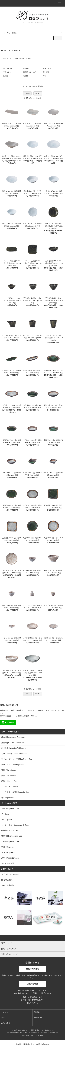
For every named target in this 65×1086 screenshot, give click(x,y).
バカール (26, 68)
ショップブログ (44, 1032)
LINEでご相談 (32, 984)
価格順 (34, 86)
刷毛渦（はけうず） (30, 72)
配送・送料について (37, 1030)
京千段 (25, 76)
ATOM (41, 1035)
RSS (37, 1035)
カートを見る (38, 1017)
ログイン (4, 1017)
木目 (44, 76)
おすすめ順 (27, 86)
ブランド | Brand (13, 58)
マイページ (4, 1012)
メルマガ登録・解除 (27, 1035)
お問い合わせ (5, 1023)
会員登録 (37, 1012)
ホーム (4, 58)
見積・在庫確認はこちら (32, 997)
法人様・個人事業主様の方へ (32, 1000)
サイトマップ (54, 1032)
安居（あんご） (8, 72)
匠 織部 (5, 76)
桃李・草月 (47, 68)
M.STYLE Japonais (25, 58)
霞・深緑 (46, 72)
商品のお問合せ (32, 969)
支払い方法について (23, 1030)
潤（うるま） (8, 68)
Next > (37, 93)
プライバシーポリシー (31, 1032)
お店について (32, 1003)
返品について (49, 1030)
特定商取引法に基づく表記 (14, 1032)
